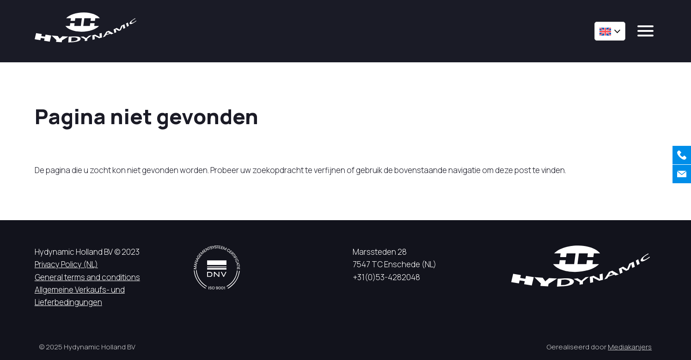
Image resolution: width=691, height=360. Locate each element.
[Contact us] (682, 174)
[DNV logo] (217, 267)
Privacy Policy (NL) (66, 264)
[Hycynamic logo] (85, 27)
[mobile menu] (645, 31)
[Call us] (682, 155)
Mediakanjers (630, 347)
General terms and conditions (87, 277)
